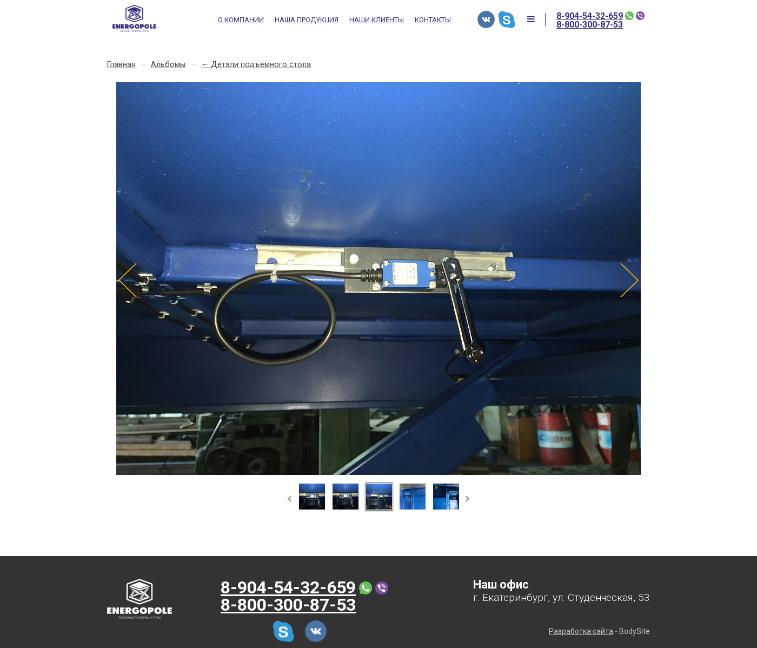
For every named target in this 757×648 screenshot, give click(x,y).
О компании (241, 20)
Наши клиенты (376, 20)
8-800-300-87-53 (589, 25)
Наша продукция (306, 20)
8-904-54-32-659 (589, 16)
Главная (121, 64)
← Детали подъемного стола (256, 64)
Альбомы (168, 64)
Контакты (433, 20)
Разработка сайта (581, 631)
